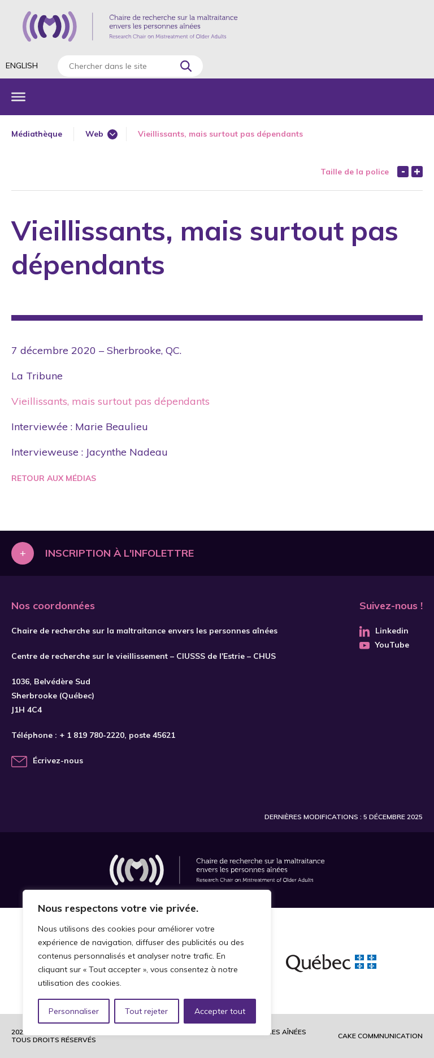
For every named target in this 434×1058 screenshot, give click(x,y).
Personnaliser (74, 1011)
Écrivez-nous (58, 760)
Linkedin (384, 631)
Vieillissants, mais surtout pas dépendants (110, 401)
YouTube (384, 645)
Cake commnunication (380, 1035)
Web (94, 134)
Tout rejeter (146, 1011)
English (22, 65)
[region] (147, 962)
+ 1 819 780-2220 (91, 735)
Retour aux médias (53, 478)
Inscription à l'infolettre (119, 553)
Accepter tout (219, 1011)
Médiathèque (36, 134)
